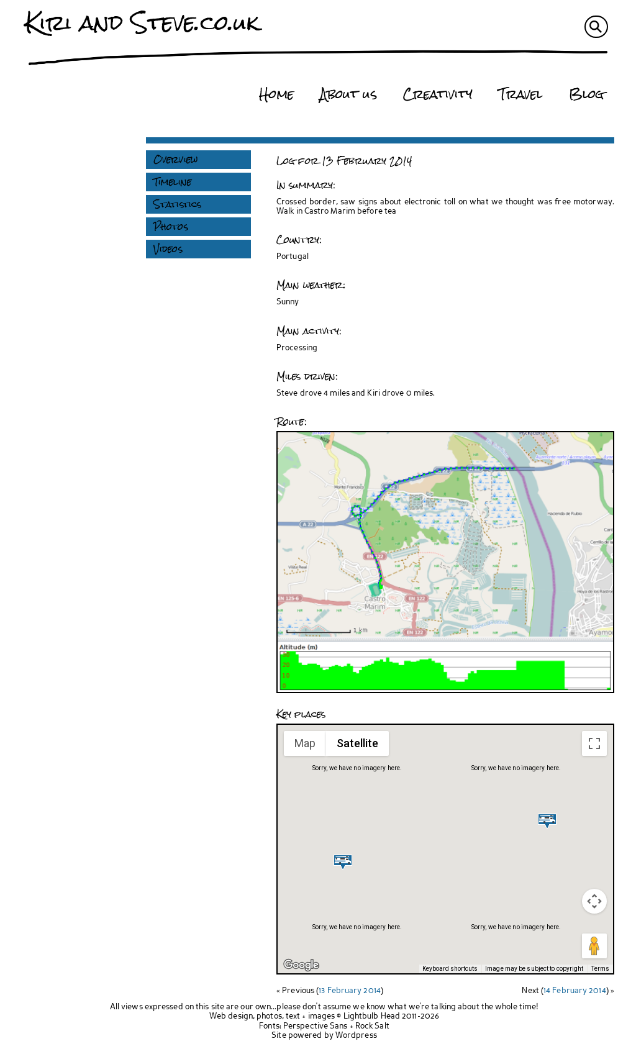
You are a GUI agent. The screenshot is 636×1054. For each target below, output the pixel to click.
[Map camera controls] (594, 901)
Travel (521, 94)
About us (348, 94)
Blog (586, 94)
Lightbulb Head (371, 1016)
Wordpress (356, 1036)
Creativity (438, 94)
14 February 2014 (574, 991)
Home (276, 94)
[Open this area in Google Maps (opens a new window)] (301, 965)
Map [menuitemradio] (305, 743)
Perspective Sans (315, 1026)
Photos (170, 226)
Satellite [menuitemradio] (357, 743)
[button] (343, 862)
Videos (168, 249)
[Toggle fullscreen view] (594, 743)
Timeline (172, 182)
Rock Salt (372, 1026)
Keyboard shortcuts (450, 968)
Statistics (177, 204)
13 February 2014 (350, 991)
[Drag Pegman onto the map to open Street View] (594, 946)
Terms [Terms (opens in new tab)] (600, 968)
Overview (175, 159)
